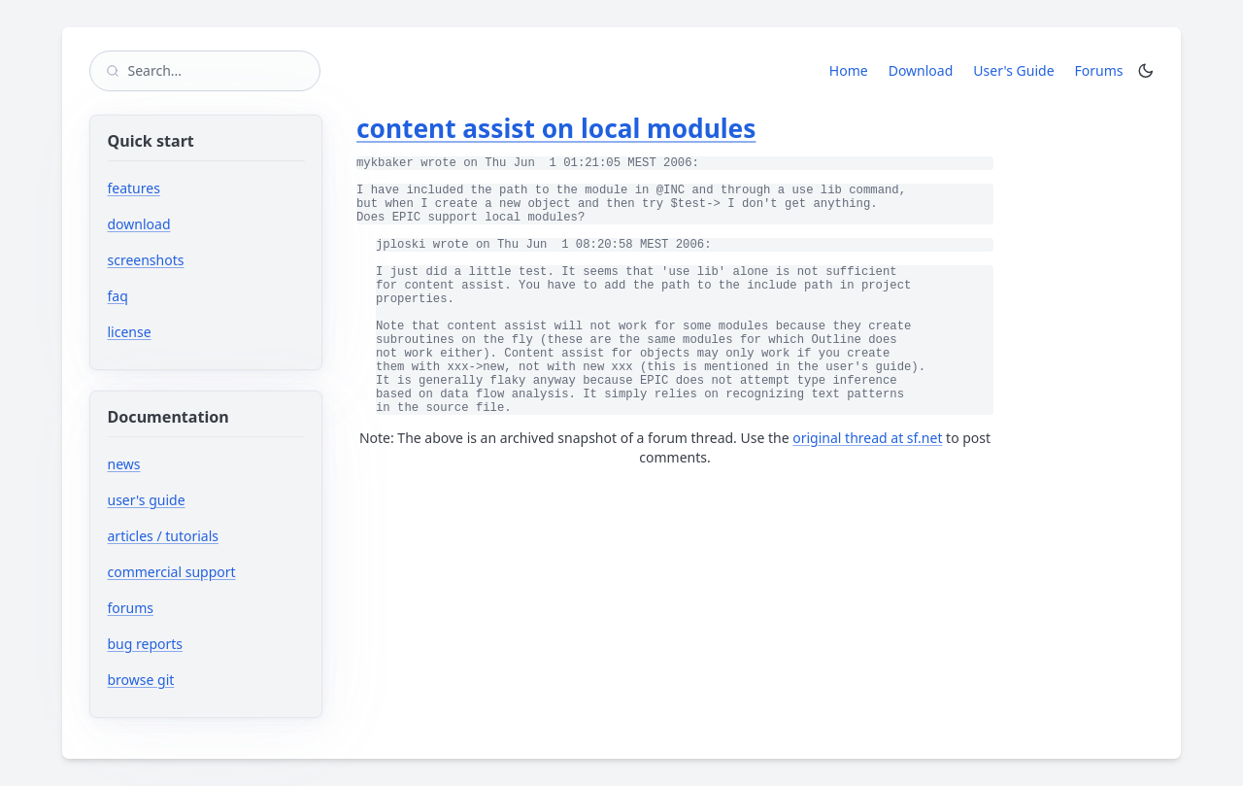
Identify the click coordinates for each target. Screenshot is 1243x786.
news (124, 464)
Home (848, 70)
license (129, 332)
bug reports (203, 643)
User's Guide (1013, 70)
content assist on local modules (556, 128)
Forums (1102, 70)
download (139, 224)
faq (118, 296)
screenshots (146, 260)
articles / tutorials (163, 536)
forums (189, 607)
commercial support (172, 572)
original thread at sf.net (867, 437)
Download (921, 70)
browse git (199, 679)
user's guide (146, 500)
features (134, 188)
